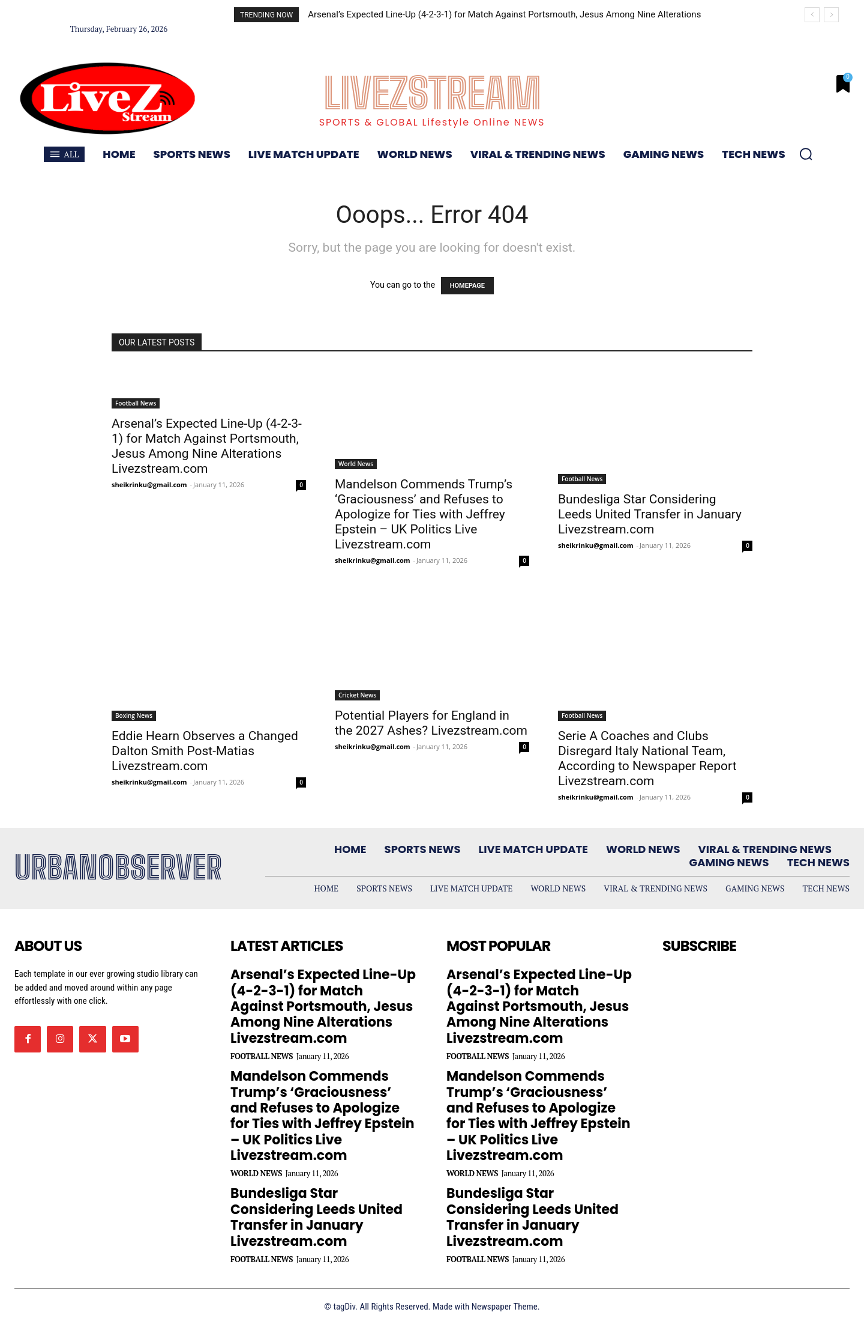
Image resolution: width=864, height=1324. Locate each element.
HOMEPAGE (467, 286)
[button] (805, 153)
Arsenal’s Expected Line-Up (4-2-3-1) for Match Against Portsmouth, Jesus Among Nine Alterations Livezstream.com (207, 446)
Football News (135, 403)
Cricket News (357, 695)
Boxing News (133, 715)
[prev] (812, 14)
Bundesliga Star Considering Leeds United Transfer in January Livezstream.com (650, 514)
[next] (831, 14)
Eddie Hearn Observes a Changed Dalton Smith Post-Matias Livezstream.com (205, 751)
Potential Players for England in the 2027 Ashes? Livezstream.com (431, 723)
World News (355, 464)
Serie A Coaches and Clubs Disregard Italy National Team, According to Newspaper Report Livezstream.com (647, 758)
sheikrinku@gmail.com (149, 484)
